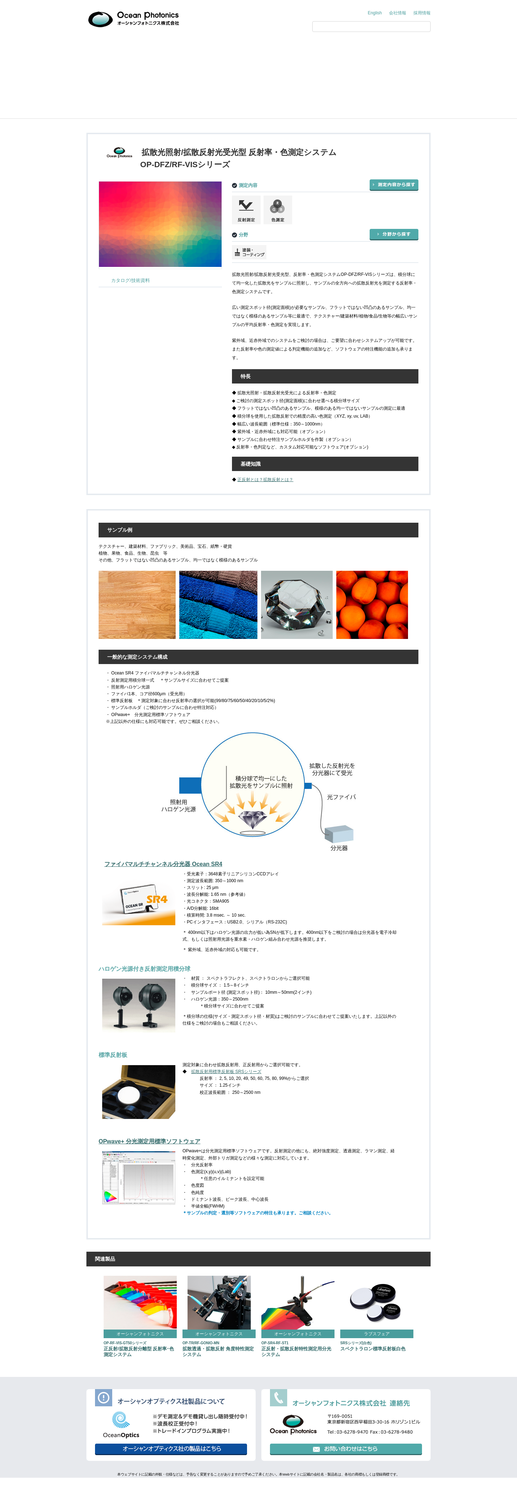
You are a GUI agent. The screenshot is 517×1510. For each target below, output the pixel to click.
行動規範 (290, 1486)
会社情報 (397, 12)
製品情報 (188, 47)
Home (98, 68)
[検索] (364, 27)
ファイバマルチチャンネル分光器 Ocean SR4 (163, 864)
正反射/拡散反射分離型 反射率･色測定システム (139, 1349)
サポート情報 (349, 47)
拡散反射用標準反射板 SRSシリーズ (226, 1071)
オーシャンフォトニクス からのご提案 (123, 47)
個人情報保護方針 (225, 1486)
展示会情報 (296, 47)
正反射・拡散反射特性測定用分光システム (296, 1349)
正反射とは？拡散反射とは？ (265, 479)
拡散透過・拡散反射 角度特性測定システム (218, 1349)
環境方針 (262, 1486)
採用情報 (422, 12)
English (375, 12)
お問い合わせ (403, 47)
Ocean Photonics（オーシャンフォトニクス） (159, 68)
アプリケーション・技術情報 (242, 47)
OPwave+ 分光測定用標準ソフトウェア (149, 1141)
